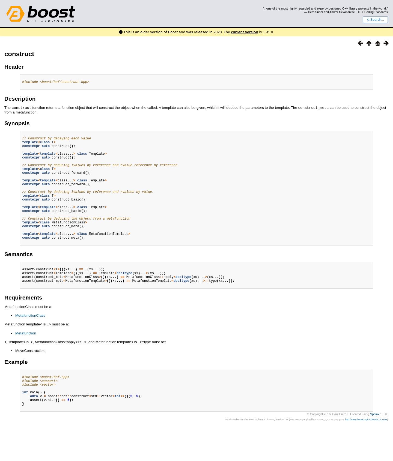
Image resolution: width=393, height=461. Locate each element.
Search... (375, 20)
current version (244, 31)
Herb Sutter (315, 12)
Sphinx (374, 446)
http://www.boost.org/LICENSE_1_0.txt (366, 452)
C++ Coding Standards (373, 12)
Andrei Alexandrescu (342, 12)
